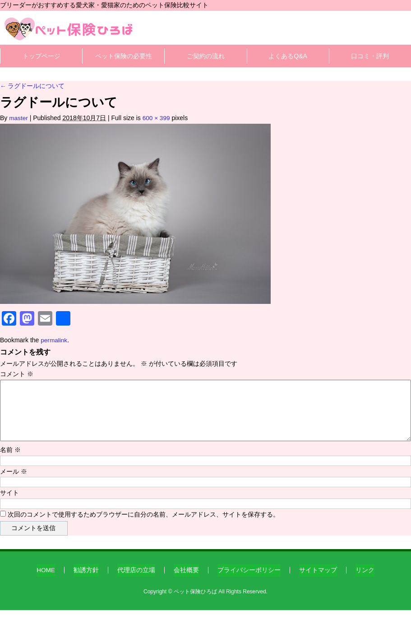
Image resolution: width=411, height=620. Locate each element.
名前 (10, 460)
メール (13, 482)
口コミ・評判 (370, 56)
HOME (46, 580)
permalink (54, 340)
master (18, 117)
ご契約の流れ (206, 56)
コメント (16, 374)
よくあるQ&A (287, 56)
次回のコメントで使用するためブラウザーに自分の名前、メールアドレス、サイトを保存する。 (143, 526)
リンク (365, 580)
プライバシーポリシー (249, 580)
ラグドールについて (32, 85)
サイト (9, 504)
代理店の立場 (137, 580)
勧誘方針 (86, 580)
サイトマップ (318, 580)
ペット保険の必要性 (123, 56)
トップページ (41, 56)
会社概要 (186, 580)
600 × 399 (157, 117)
